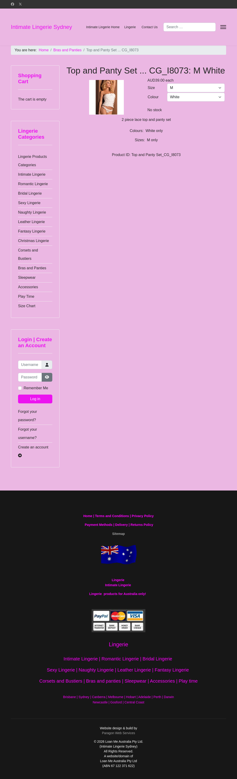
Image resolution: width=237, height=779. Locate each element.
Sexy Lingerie (29, 203)
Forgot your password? (27, 416)
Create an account (33, 451)
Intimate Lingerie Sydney (41, 27)
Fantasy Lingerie (31, 231)
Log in (35, 399)
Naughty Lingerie (32, 212)
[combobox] (189, 27)
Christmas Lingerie (33, 241)
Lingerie (130, 27)
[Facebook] (12, 4)
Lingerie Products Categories (32, 161)
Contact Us (150, 27)
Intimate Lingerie (31, 174)
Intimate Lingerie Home (103, 27)
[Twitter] (20, 4)
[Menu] (223, 27)
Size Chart (26, 306)
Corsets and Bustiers (28, 254)
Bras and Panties (32, 268)
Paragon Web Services (118, 733)
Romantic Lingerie (33, 184)
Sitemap (118, 534)
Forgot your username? (27, 433)
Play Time (26, 296)
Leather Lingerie (31, 222)
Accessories (28, 287)
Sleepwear (27, 277)
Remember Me (36, 388)
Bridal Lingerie (30, 193)
